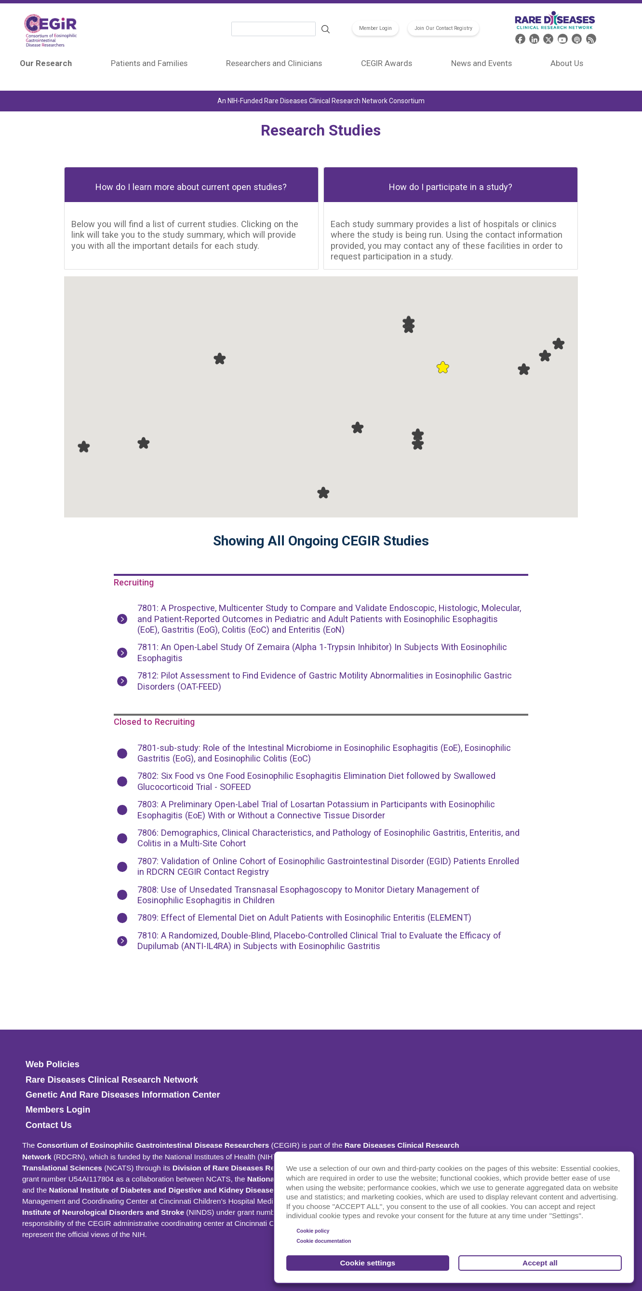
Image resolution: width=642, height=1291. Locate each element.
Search (326, 29)
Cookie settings (368, 1263)
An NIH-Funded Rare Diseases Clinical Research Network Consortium (321, 101)
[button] (442, 367)
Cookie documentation (323, 1241)
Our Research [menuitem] (46, 63)
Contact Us (49, 1125)
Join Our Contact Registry (443, 28)
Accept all (540, 1263)
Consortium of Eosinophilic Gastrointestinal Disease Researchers (153, 1145)
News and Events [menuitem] (481, 63)
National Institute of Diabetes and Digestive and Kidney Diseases (163, 1190)
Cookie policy (312, 1231)
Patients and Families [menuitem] (149, 63)
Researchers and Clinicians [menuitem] (274, 63)
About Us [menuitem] (566, 63)
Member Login (375, 28)
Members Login (58, 1109)
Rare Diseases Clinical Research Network (112, 1080)
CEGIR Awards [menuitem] (386, 63)
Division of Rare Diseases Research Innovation (255, 1168)
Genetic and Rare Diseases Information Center (123, 1095)
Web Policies (53, 1064)
